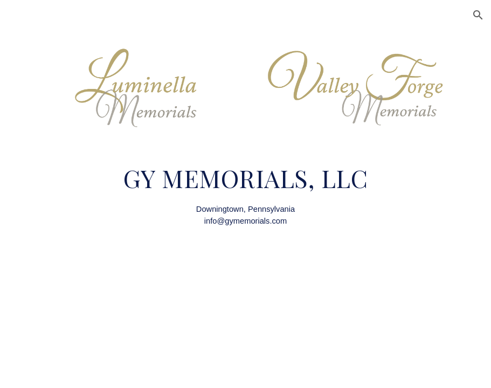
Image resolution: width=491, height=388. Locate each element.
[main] (245, 195)
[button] (478, 15)
